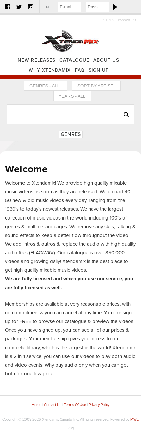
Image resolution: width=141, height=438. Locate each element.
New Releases (36, 60)
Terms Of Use (75, 405)
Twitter (19, 6)
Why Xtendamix (50, 70)
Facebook (7, 6)
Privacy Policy (99, 405)
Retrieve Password (119, 20)
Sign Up (99, 70)
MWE (134, 419)
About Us (106, 60)
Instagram (30, 6)
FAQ (80, 70)
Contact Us (52, 405)
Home (70, 35)
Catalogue (74, 60)
